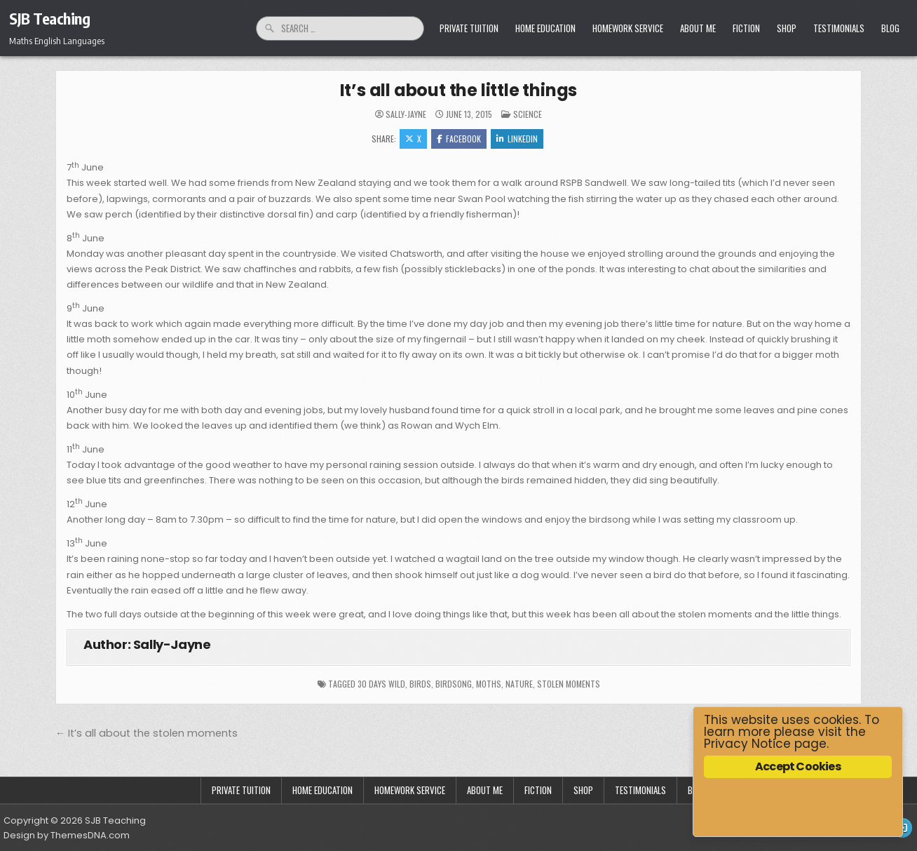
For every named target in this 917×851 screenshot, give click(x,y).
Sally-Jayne (406, 114)
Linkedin (517, 139)
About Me (698, 28)
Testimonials (838, 28)
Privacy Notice (747, 743)
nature (519, 684)
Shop (786, 28)
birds (420, 684)
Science (527, 114)
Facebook (459, 139)
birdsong (453, 684)
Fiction (746, 28)
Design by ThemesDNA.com (67, 835)
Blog (890, 28)
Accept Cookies (798, 766)
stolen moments (568, 684)
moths (488, 684)
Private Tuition (469, 28)
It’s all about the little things (459, 90)
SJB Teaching (49, 18)
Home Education (545, 28)
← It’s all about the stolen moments (146, 733)
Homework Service (627, 28)
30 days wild (381, 684)
